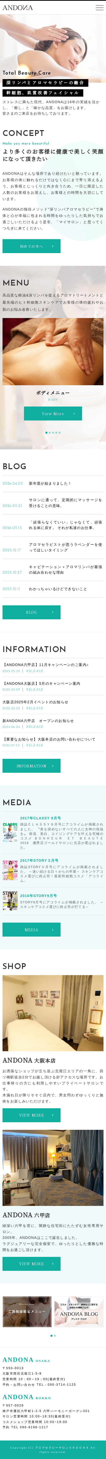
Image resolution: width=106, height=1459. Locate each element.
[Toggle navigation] (99, 8)
